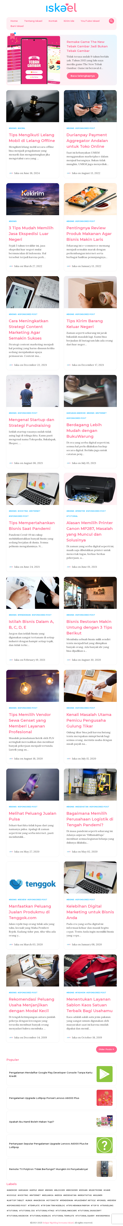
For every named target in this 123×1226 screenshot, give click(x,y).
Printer (81, 511)
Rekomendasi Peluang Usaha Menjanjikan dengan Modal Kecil (31, 1005)
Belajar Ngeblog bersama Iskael (58, 1222)
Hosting (23, 511)
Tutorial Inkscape (67, 1211)
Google (12, 1195)
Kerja (59, 1195)
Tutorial (73, 516)
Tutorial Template (64, 1216)
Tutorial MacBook (18, 1216)
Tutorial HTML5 (45, 1211)
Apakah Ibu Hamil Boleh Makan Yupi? (31, 1121)
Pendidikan (25, 615)
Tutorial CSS (28, 1211)
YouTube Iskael (90, 21)
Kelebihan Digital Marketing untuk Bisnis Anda (90, 912)
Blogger (60, 1190)
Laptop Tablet (16, 1200)
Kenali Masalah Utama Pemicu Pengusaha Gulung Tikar (88, 720)
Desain (83, 1190)
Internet (102, 413)
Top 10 (95, 1205)
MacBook (40, 1200)
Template (34, 1205)
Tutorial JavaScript (90, 1211)
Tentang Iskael (33, 21)
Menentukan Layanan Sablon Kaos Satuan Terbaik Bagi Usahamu (89, 1005)
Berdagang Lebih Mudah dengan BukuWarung (84, 430)
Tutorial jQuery (85, 1216)
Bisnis (13, 128)
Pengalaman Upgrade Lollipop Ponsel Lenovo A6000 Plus (44, 1098)
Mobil (22, 128)
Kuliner (98, 1195)
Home (14, 21)
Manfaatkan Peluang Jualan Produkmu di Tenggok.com (30, 912)
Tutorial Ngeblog (41, 1216)
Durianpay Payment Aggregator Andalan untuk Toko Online (87, 141)
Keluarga (48, 1195)
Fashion (81, 992)
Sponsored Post (86, 128)
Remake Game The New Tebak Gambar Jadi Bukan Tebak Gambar (87, 46)
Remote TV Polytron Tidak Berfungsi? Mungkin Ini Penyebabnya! (48, 1169)
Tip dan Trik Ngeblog (53, 1205)
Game (107, 1190)
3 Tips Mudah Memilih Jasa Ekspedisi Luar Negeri (31, 234)
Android (12, 1190)
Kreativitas (85, 1195)
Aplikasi (24, 1190)
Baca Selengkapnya (83, 75)
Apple (34, 1190)
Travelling (107, 1205)
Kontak (53, 21)
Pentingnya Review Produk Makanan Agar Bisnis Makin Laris (89, 234)
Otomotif (53, 1200)
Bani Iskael (17, 26)
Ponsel (102, 1200)
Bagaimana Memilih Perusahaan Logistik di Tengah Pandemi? (89, 819)
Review (22, 899)
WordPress (103, 1216)
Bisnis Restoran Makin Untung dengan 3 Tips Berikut (89, 627)
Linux (29, 1200)
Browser (73, 1190)
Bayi (42, 1190)
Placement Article (86, 1200)
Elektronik (96, 1190)
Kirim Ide (69, 21)
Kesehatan (82, 807)
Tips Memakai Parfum (79, 1205)
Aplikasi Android (77, 413)
